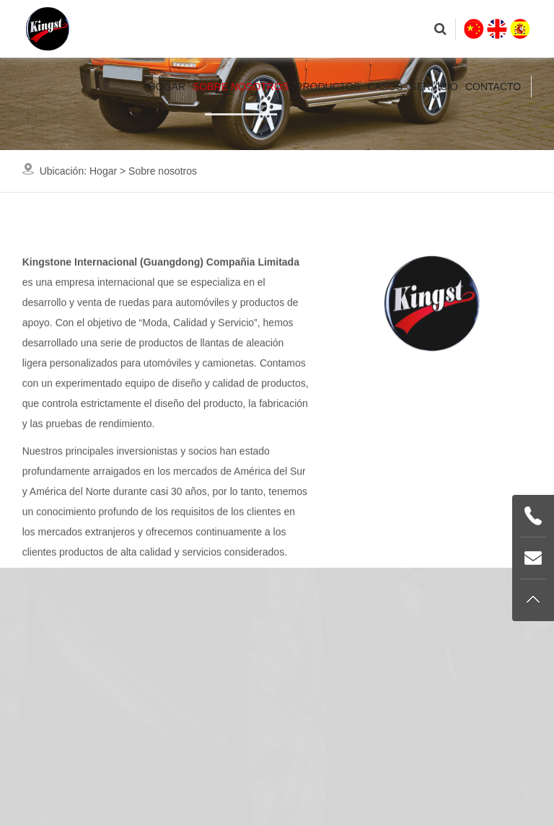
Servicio (434, 86)
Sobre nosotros (241, 86)
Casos (385, 86)
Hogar (167, 86)
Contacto (493, 86)
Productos (328, 86)
